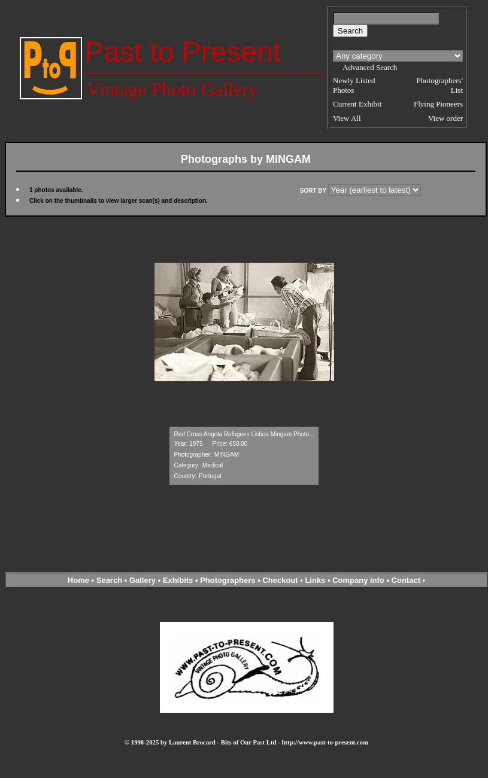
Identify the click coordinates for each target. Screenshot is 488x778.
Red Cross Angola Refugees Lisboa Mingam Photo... (244, 434)
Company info (359, 580)
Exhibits (178, 580)
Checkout (280, 580)
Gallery (142, 580)
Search (109, 580)
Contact (406, 580)
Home (78, 580)
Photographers (227, 580)
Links (315, 580)
